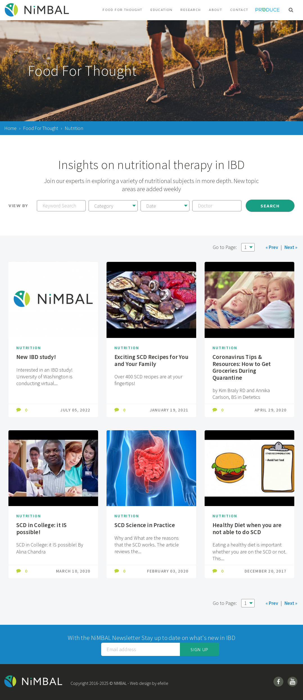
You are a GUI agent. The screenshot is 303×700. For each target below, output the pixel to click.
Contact (239, 10)
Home (10, 128)
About (215, 10)
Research (190, 10)
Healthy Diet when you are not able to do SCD (248, 528)
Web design (142, 683)
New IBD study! (37, 357)
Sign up (199, 649)
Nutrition (29, 347)
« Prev (270, 247)
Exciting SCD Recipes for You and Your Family (147, 360)
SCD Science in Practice (145, 525)
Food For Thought (122, 10)
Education (161, 10)
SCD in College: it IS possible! (42, 528)
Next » (290, 247)
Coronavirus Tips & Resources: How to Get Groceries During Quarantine (242, 367)
